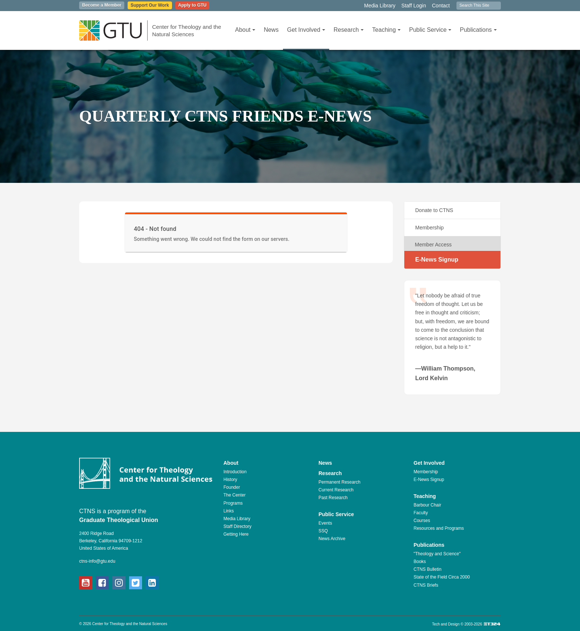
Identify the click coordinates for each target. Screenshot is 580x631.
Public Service (430, 30)
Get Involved (306, 30)
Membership (429, 228)
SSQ (323, 530)
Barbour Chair (427, 505)
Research (349, 30)
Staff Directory (237, 526)
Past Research (333, 497)
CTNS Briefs (426, 585)
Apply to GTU (192, 5)
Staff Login (413, 5)
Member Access (433, 245)
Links (228, 511)
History (230, 479)
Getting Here (236, 534)
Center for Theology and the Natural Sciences (186, 30)
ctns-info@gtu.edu (97, 561)
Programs (233, 503)
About (245, 30)
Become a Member (101, 5)
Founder (231, 487)
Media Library (379, 5)
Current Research (336, 489)
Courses (422, 520)
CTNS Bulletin (427, 569)
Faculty (421, 512)
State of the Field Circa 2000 (442, 577)
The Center (234, 495)
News (271, 30)
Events (325, 523)
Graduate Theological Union (118, 520)
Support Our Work (150, 5)
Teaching (386, 30)
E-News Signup (436, 259)
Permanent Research (339, 482)
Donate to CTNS (434, 210)
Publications (478, 30)
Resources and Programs (439, 528)
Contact (441, 5)
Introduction (235, 471)
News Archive (331, 538)
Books (420, 561)
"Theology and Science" (437, 553)
